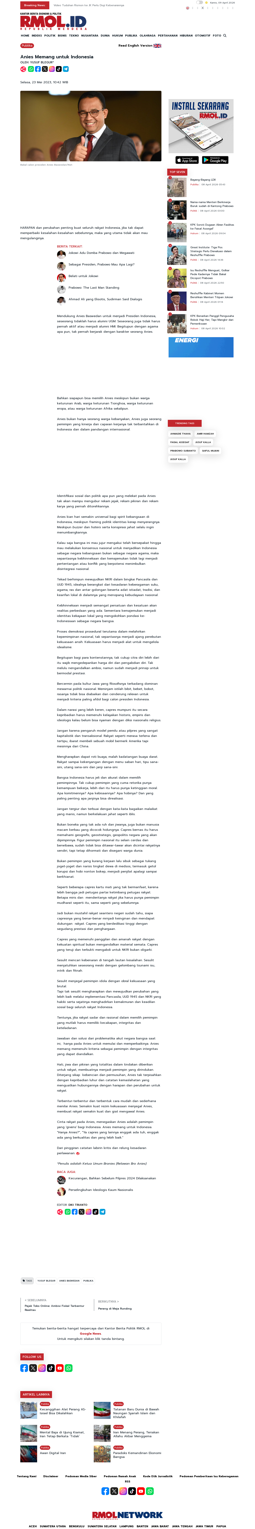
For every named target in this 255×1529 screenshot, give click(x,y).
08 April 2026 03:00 (212, 211)
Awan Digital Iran (53, 1453)
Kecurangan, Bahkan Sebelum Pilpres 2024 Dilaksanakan (112, 1178)
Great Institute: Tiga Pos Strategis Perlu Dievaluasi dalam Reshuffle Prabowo (211, 251)
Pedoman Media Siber (81, 1476)
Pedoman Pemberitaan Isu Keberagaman (209, 1476)
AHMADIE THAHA (180, 433)
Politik (193, 211)
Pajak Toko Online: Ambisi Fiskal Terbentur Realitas (54, 1308)
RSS (127, 1482)
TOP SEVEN (177, 172)
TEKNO (74, 36)
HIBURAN (186, 36)
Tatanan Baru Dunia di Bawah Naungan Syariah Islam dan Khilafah (136, 1413)
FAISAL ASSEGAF (179, 442)
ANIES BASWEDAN (69, 1280)
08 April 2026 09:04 (213, 233)
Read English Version (135, 45)
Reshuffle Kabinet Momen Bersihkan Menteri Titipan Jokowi (211, 295)
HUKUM (117, 36)
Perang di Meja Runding (115, 1309)
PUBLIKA (131, 36)
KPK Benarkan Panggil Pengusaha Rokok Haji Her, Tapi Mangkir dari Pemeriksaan (212, 320)
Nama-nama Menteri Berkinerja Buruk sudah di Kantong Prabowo (212, 204)
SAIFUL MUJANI (210, 450)
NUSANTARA (89, 36)
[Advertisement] (90, 196)
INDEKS (37, 36)
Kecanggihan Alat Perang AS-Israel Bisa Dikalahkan (63, 1411)
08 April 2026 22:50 (212, 283)
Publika (27, 45)
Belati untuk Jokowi (83, 276)
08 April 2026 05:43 (213, 184)
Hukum (194, 233)
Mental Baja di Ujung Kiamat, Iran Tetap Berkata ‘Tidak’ (62, 1434)
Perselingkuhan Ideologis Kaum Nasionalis (101, 1190)
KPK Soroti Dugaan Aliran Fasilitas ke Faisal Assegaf (212, 227)
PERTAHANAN (167, 36)
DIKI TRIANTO (77, 1205)
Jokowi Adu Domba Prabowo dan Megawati (101, 253)
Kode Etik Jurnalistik (158, 1476)
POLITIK (49, 36)
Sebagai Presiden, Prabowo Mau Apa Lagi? (102, 264)
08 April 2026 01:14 (211, 302)
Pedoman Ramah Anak (120, 1476)
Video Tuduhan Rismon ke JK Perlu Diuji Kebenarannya (89, 5)
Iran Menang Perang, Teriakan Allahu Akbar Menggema (136, 1434)
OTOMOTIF (203, 36)
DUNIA (105, 36)
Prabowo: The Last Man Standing (94, 288)
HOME (25, 36)
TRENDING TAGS (184, 423)
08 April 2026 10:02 (213, 328)
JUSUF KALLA (203, 442)
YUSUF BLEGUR (46, 1280)
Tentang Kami (26, 1476)
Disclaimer (50, 1476)
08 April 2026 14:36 (211, 260)
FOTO (217, 36)
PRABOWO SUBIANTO (183, 450)
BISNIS (62, 36)
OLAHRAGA (148, 36)
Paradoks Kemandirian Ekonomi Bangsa (137, 1455)
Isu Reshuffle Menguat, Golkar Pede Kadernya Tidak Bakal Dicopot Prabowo (209, 274)
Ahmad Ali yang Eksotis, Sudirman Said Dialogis (105, 299)
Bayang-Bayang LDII (203, 180)
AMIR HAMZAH (205, 433)
